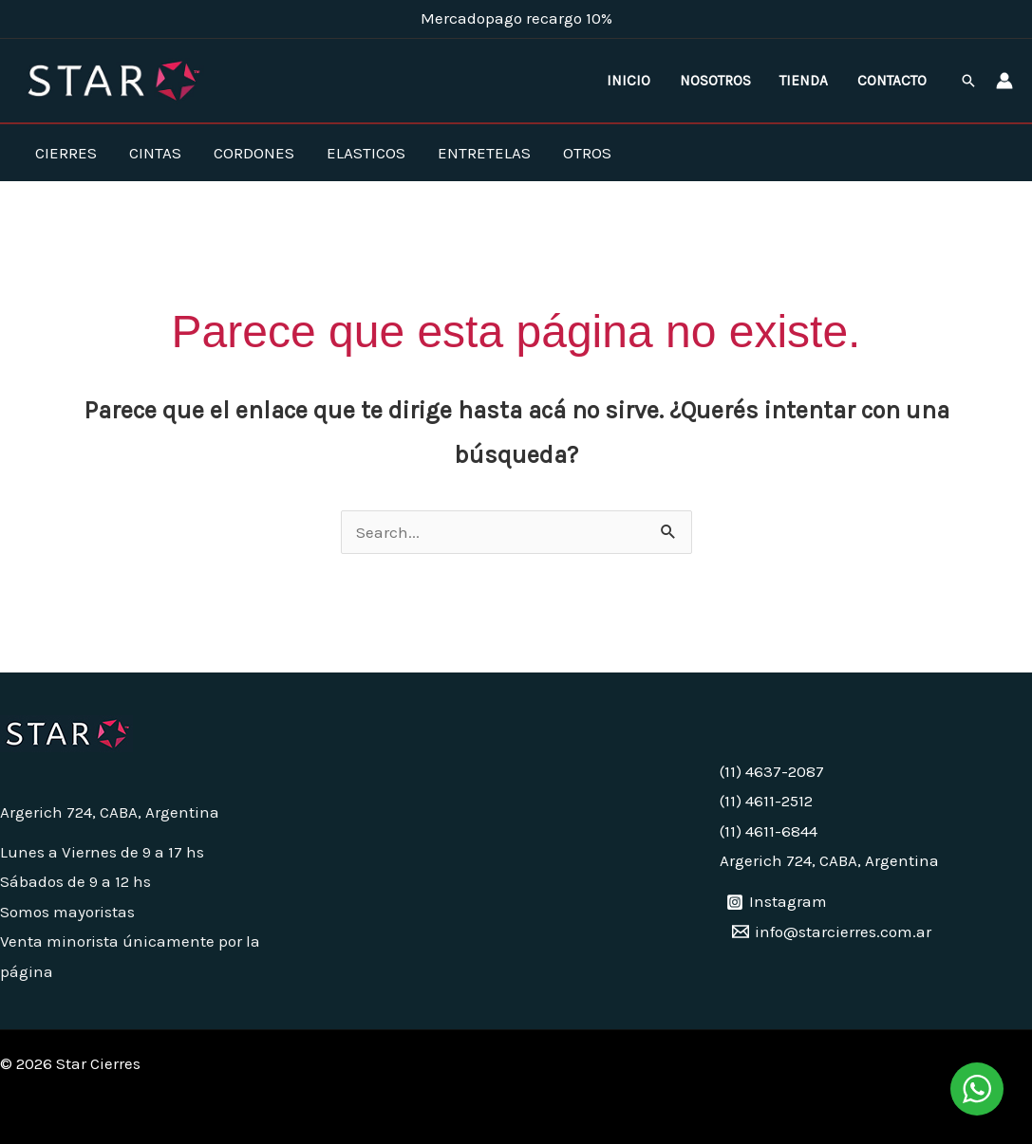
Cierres (66, 152)
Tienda (803, 80)
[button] (968, 80)
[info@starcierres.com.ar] (831, 931)
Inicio (628, 80)
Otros (587, 152)
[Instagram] (777, 902)
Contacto (892, 80)
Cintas (155, 152)
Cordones (254, 152)
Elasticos (366, 152)
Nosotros (715, 80)
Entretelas (484, 152)
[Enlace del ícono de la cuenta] (1004, 80)
